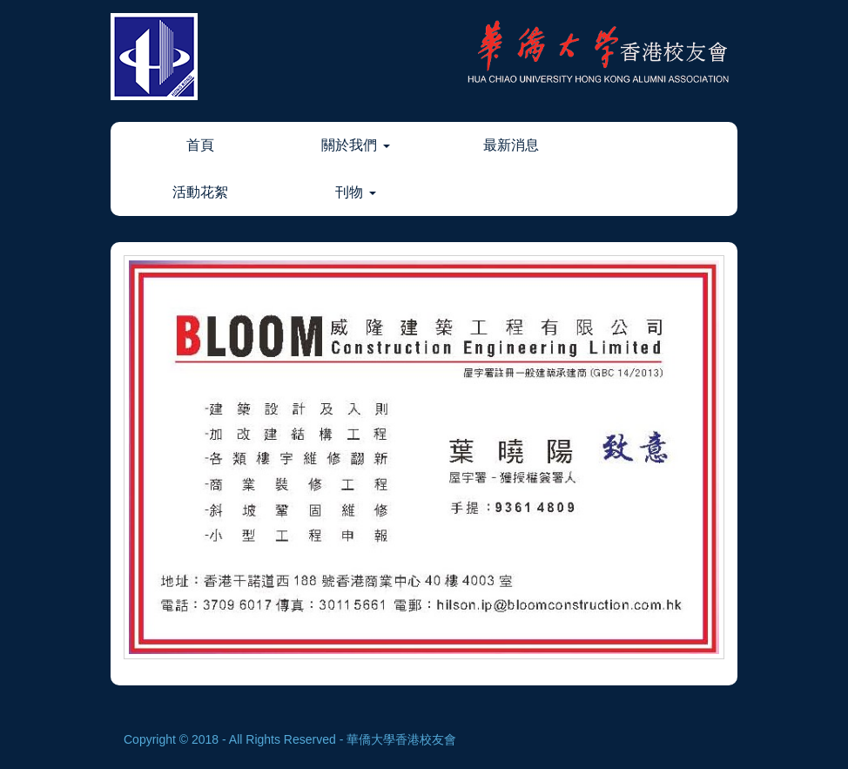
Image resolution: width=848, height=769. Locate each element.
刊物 (355, 192)
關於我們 (355, 145)
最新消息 (511, 145)
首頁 (200, 145)
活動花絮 (200, 192)
